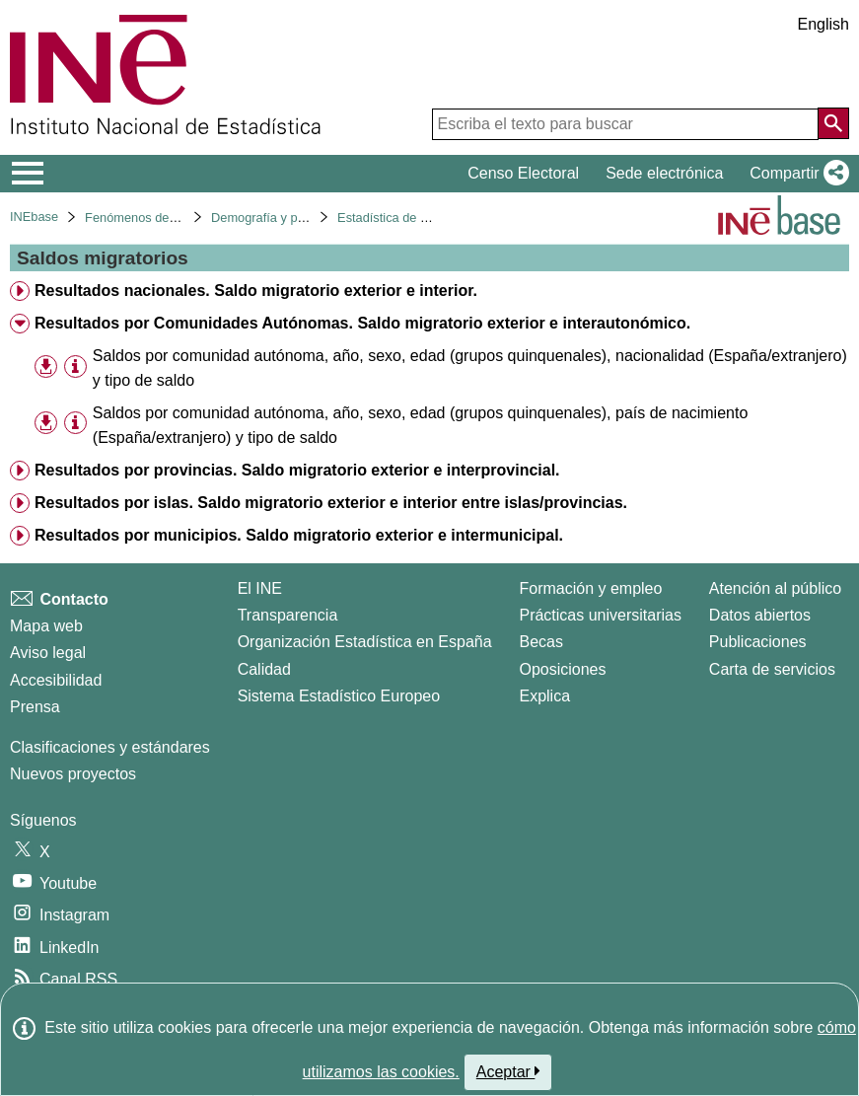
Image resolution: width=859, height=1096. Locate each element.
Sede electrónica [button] (664, 173)
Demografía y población (277, 217)
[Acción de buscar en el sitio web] (833, 123)
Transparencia (288, 615)
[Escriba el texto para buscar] (625, 124)
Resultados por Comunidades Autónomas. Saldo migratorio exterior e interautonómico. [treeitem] (362, 323)
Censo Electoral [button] (523, 173)
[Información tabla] (75, 366)
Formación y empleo (590, 588)
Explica (544, 696)
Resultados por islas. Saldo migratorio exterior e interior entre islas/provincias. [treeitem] (331, 502)
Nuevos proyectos (73, 774)
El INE (260, 588)
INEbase (34, 216)
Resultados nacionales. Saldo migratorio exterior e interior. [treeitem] (256, 290)
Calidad (264, 669)
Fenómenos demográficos (158, 217)
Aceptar (508, 1071)
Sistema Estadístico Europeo (339, 696)
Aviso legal (48, 652)
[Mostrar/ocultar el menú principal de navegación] (28, 173)
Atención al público (775, 588)
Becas (540, 641)
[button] (795, 173)
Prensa (35, 706)
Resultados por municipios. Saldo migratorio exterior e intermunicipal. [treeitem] (299, 535)
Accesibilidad (56, 680)
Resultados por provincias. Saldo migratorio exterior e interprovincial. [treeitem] (297, 470)
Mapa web (46, 626)
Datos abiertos (760, 615)
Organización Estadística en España (365, 641)
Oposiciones (562, 669)
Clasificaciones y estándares (110, 747)
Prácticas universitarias (600, 615)
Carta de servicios (772, 669)
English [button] (823, 24)
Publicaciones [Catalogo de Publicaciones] (758, 641)
